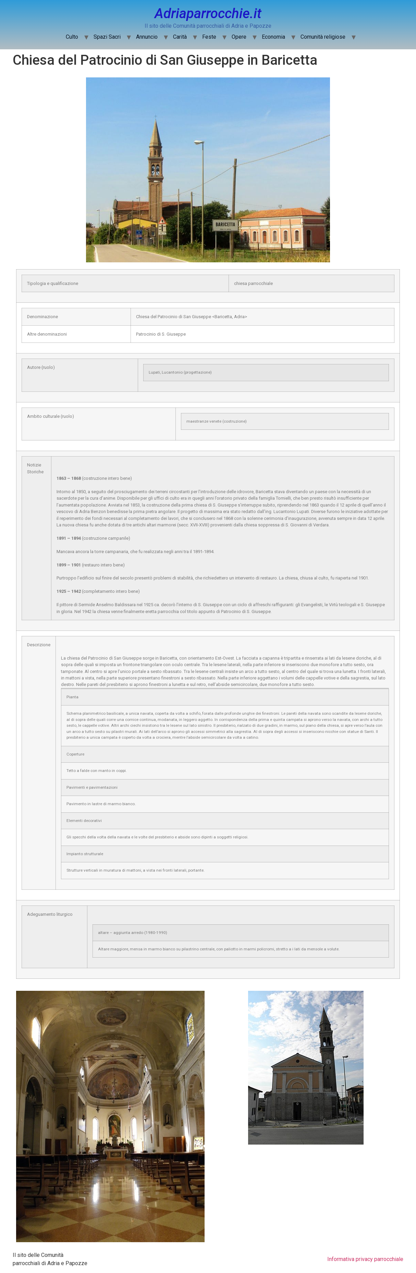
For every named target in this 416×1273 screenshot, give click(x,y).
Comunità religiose (323, 37)
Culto (72, 37)
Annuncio (147, 37)
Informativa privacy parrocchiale (365, 1259)
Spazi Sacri (107, 37)
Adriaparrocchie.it (208, 13)
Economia (273, 37)
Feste (209, 37)
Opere (239, 37)
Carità (180, 37)
